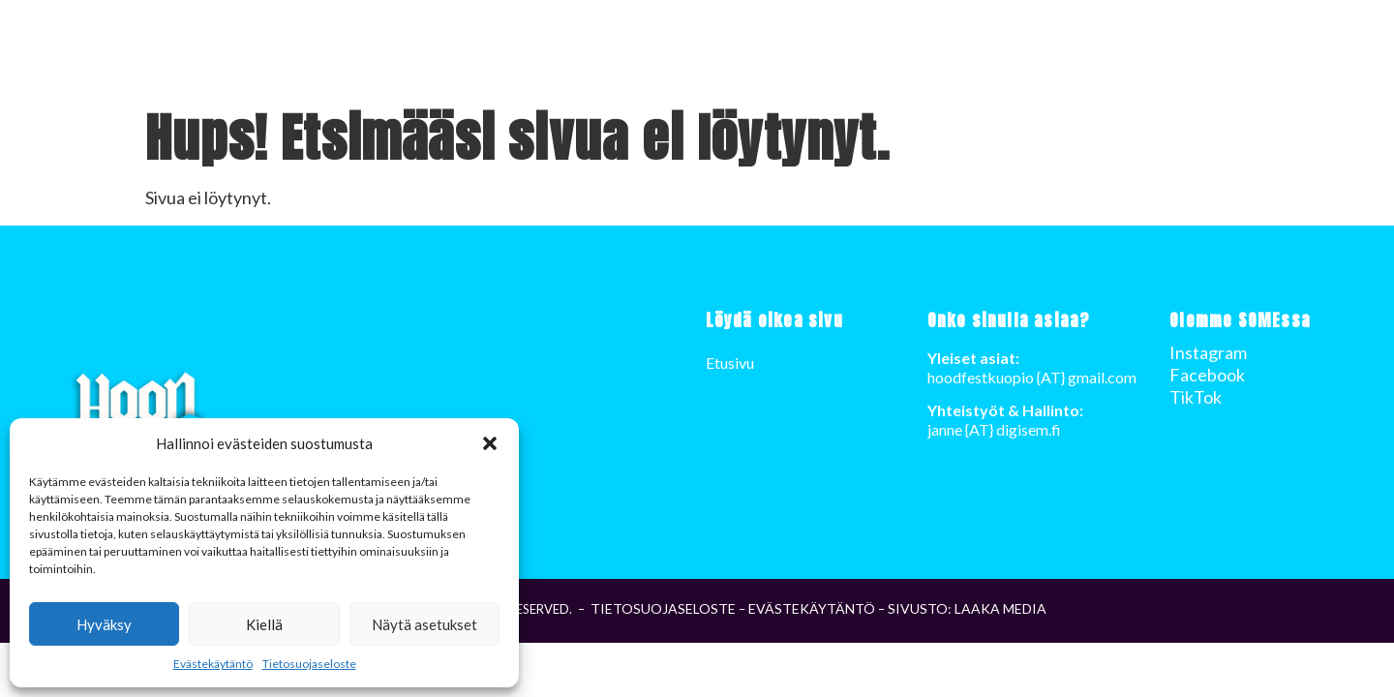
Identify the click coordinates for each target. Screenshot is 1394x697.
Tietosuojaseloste (309, 663)
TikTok (1195, 397)
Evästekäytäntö (213, 663)
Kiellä (264, 624)
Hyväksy (104, 624)
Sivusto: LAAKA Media (967, 608)
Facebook (1207, 374)
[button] (490, 443)
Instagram (1208, 352)
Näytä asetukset (424, 624)
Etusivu (1191, 49)
